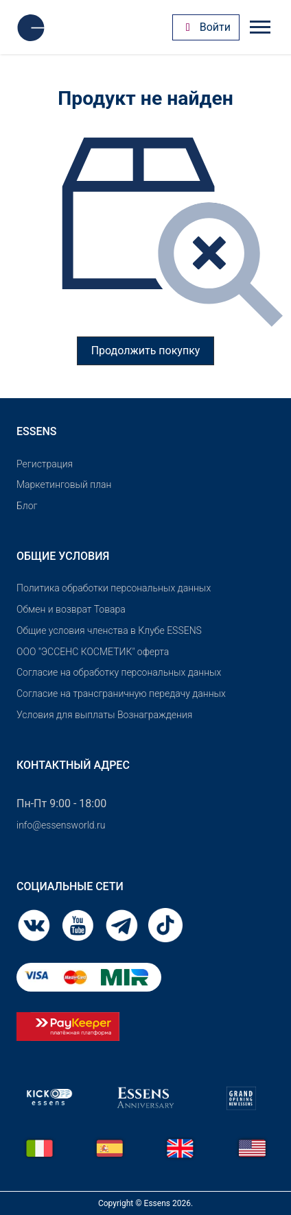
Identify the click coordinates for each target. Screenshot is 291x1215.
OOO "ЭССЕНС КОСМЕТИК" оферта (92, 651)
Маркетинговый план (63, 484)
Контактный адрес (73, 765)
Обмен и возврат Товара (71, 609)
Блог (26, 505)
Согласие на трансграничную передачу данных (121, 693)
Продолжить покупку (145, 350)
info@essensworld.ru (60, 825)
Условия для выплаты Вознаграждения (104, 714)
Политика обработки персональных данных (113, 587)
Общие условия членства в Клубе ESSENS (109, 630)
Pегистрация (44, 463)
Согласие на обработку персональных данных (118, 672)
